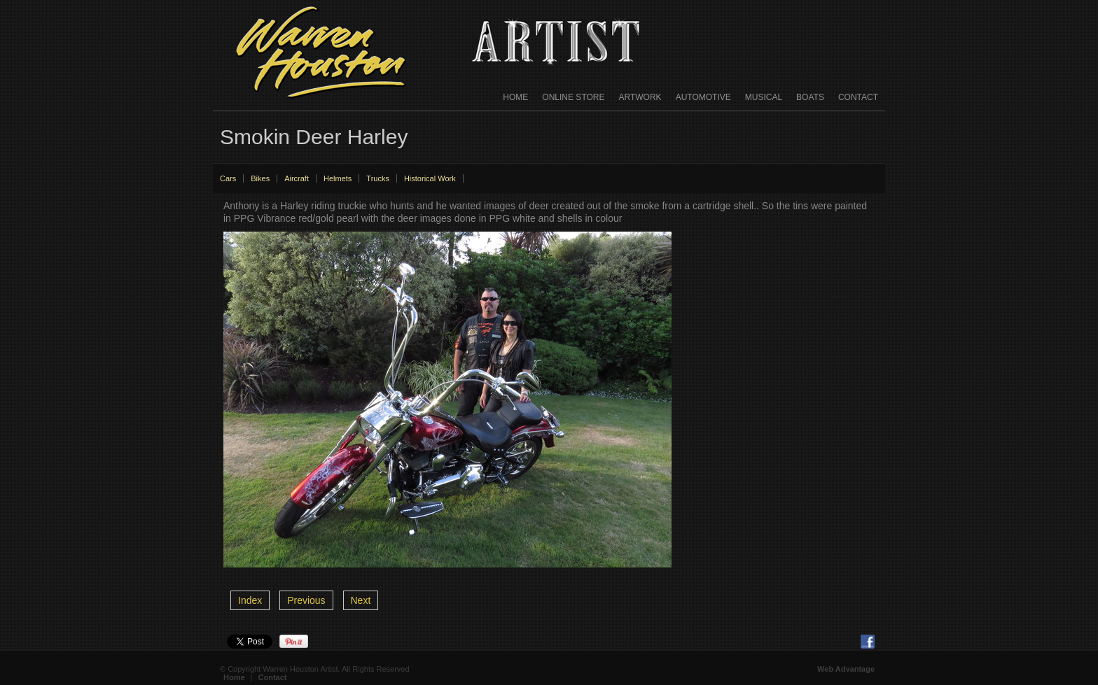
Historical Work (430, 178)
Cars (228, 178)
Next (361, 600)
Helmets (338, 178)
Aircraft (296, 178)
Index (250, 600)
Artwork (640, 97)
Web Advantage (846, 669)
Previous (306, 600)
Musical (763, 97)
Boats (810, 97)
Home (515, 97)
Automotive (703, 97)
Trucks (377, 178)
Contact (858, 97)
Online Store (573, 97)
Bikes (260, 178)
